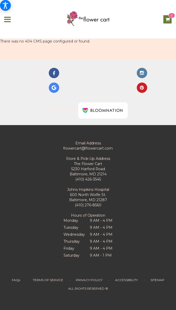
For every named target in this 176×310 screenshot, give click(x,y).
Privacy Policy (89, 280)
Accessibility (126, 280)
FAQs (16, 280)
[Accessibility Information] (5, 5)
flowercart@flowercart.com (88, 148)
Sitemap (157, 280)
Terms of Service (48, 280)
